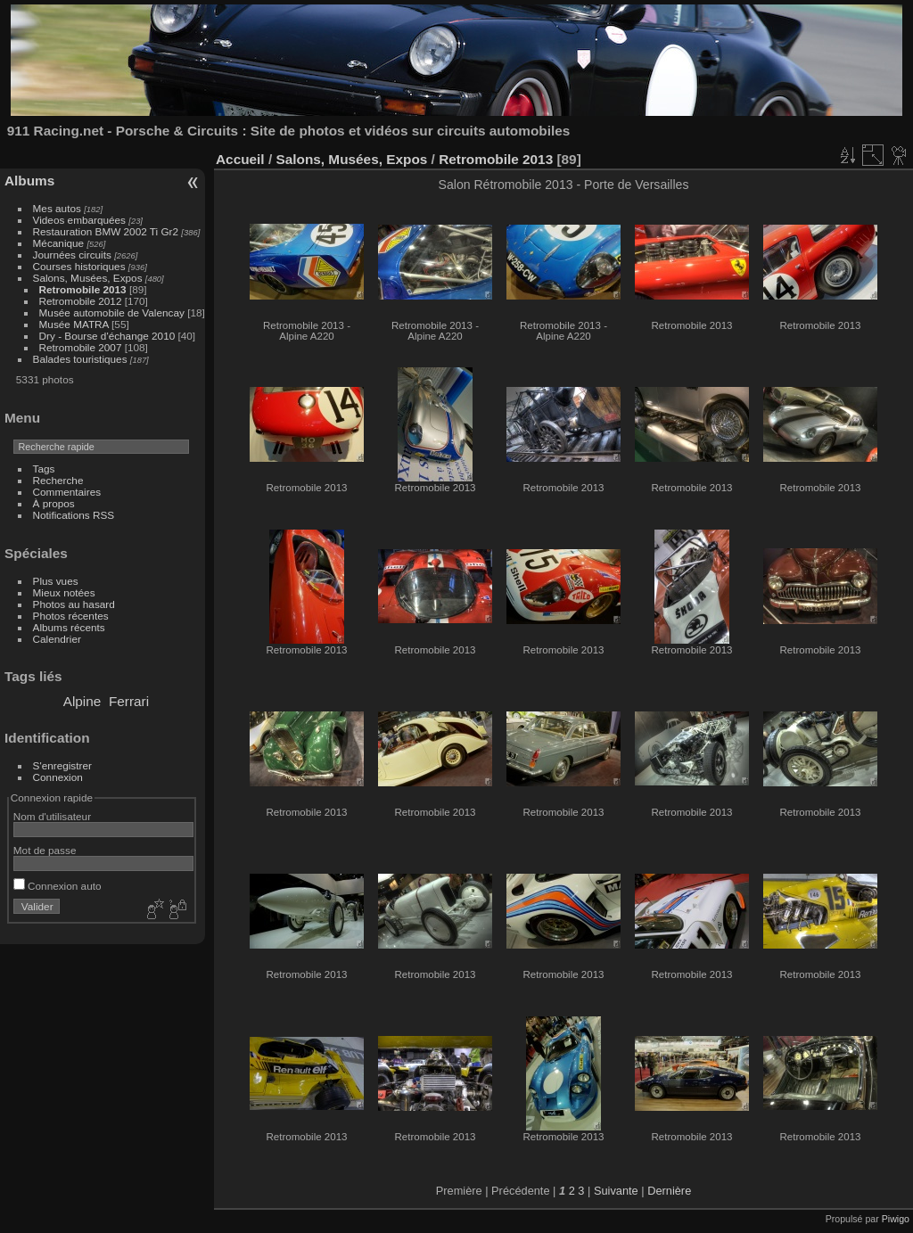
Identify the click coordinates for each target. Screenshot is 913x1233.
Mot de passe (45, 850)
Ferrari (129, 701)
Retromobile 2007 (80, 347)
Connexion (58, 777)
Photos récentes (71, 615)
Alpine (82, 701)
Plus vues (55, 581)
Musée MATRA (74, 324)
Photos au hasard (74, 604)
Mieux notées (64, 592)
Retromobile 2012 (80, 301)
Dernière (669, 1190)
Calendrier (57, 639)
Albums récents (69, 627)
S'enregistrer (62, 765)
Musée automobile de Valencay (112, 312)
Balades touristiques (80, 359)
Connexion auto (57, 886)
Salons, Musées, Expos (88, 278)
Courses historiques (79, 266)
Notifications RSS (74, 515)
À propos (54, 503)
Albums (29, 180)
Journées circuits (72, 254)
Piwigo (895, 1218)
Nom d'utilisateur (52, 816)
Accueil (240, 159)
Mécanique (59, 243)
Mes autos (57, 208)
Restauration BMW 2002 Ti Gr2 (105, 231)
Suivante (616, 1190)
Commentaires (67, 491)
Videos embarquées (79, 220)
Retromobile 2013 (83, 289)
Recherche (58, 480)
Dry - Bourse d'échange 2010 (108, 335)
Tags (44, 468)
